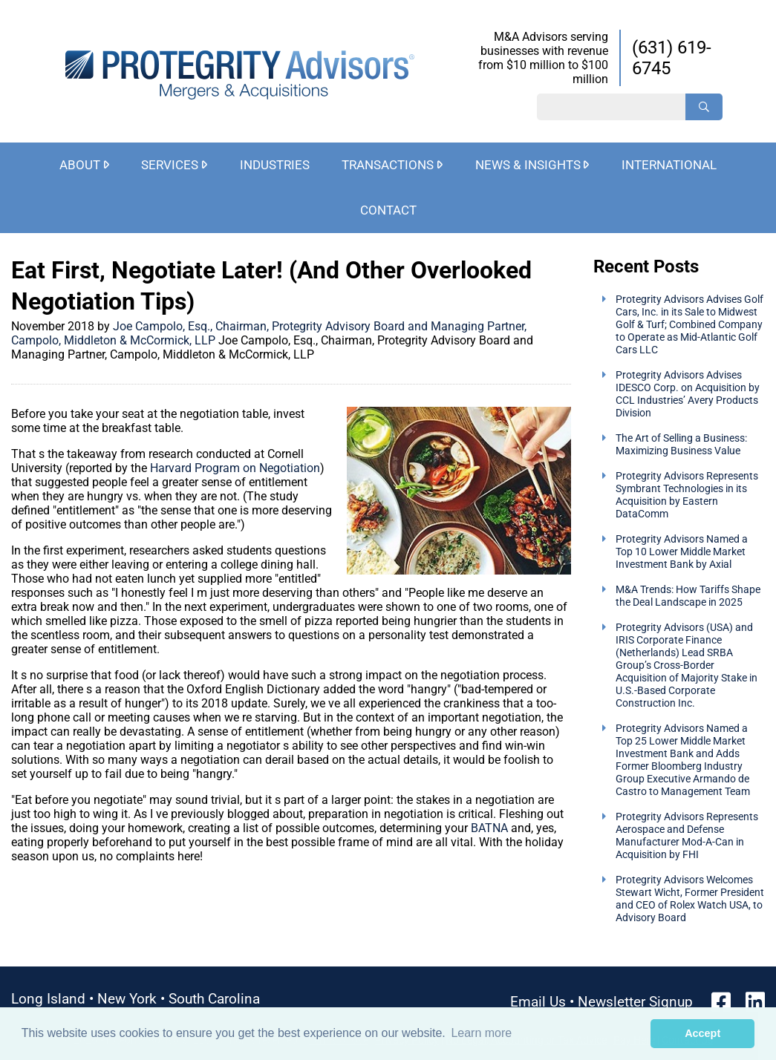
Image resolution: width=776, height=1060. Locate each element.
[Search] (704, 107)
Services (169, 164)
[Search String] (611, 107)
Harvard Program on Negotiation (235, 468)
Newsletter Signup (635, 1001)
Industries (275, 164)
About (79, 164)
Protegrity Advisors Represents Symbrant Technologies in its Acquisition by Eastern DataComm (687, 495)
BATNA (489, 828)
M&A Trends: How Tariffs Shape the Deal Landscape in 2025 (688, 596)
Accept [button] (702, 1033)
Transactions (388, 164)
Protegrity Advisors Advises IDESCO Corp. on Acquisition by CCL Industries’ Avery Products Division (688, 394)
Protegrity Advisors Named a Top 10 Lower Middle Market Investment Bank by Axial (682, 552)
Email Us (538, 1001)
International (669, 164)
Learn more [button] (481, 1033)
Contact (388, 210)
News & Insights (528, 164)
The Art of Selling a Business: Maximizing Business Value (681, 444)
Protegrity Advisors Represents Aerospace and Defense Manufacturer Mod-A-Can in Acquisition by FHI (687, 836)
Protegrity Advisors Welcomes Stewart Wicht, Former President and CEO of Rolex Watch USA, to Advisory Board (690, 899)
